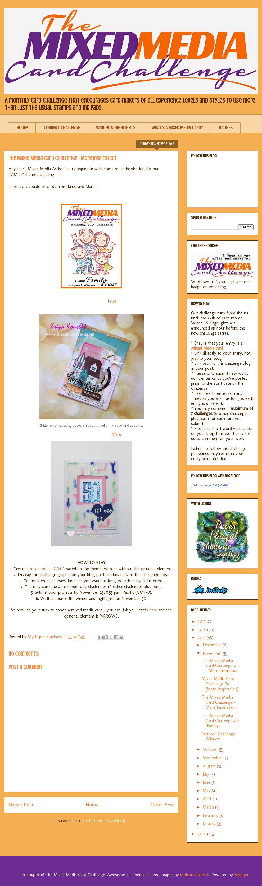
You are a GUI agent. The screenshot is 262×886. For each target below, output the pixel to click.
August (210, 765)
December (213, 644)
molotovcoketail (194, 874)
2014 (202, 833)
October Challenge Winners (218, 736)
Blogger (241, 874)
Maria (117, 434)
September (213, 757)
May (207, 790)
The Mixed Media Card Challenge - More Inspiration (219, 702)
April (208, 798)
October (211, 749)
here (153, 610)
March (209, 807)
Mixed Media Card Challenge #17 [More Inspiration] (220, 683)
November (213, 653)
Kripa (113, 301)
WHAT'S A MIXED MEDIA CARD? (177, 128)
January (210, 823)
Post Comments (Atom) (103, 820)
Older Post (162, 805)
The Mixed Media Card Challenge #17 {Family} (220, 720)
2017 (202, 621)
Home (22, 128)
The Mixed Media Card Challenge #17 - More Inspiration (220, 665)
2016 (202, 629)
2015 (202, 637)
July (206, 774)
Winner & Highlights (115, 128)
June (207, 782)
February (211, 815)
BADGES (225, 128)
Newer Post (20, 805)
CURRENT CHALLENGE (62, 128)
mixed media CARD (47, 568)
